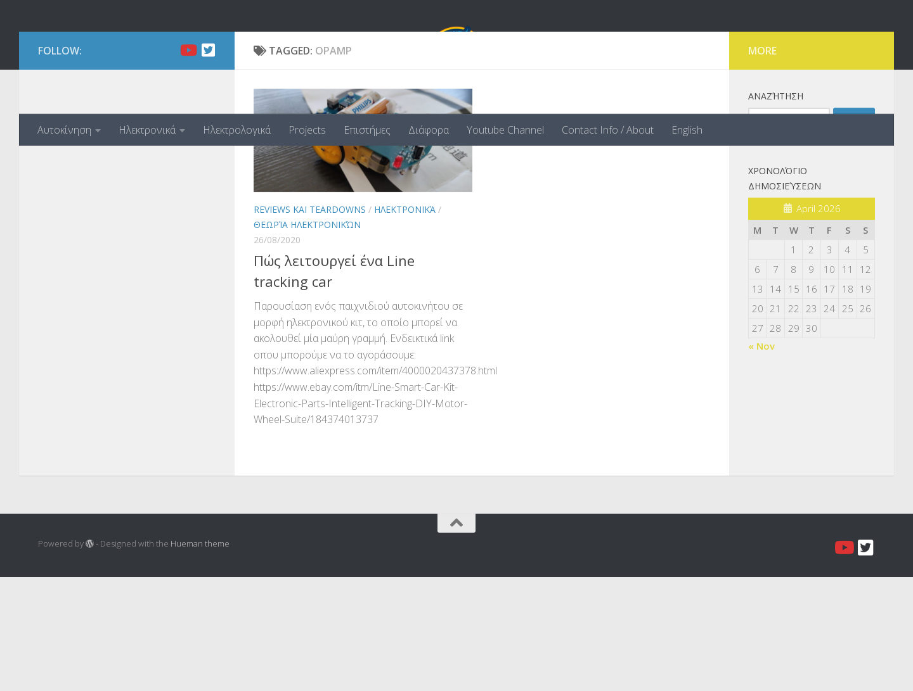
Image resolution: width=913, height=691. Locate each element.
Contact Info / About (608, 130)
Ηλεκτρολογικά (237, 130)
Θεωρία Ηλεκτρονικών (307, 339)
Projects (307, 130)
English (687, 130)
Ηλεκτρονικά (147, 130)
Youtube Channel (505, 130)
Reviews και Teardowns (310, 323)
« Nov (761, 459)
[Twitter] (208, 164)
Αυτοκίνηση (64, 130)
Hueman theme (200, 657)
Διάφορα (428, 130)
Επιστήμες (367, 130)
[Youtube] (187, 164)
